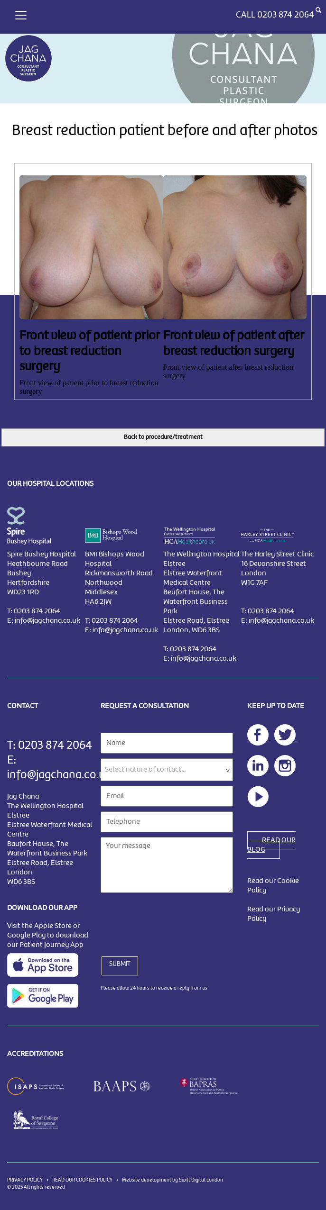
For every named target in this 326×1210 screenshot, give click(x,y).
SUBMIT (119, 964)
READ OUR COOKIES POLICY (82, 1180)
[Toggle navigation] (21, 14)
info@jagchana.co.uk (47, 621)
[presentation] (173, 919)
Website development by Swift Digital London (172, 1180)
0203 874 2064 (285, 15)
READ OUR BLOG (271, 845)
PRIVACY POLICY (25, 1180)
